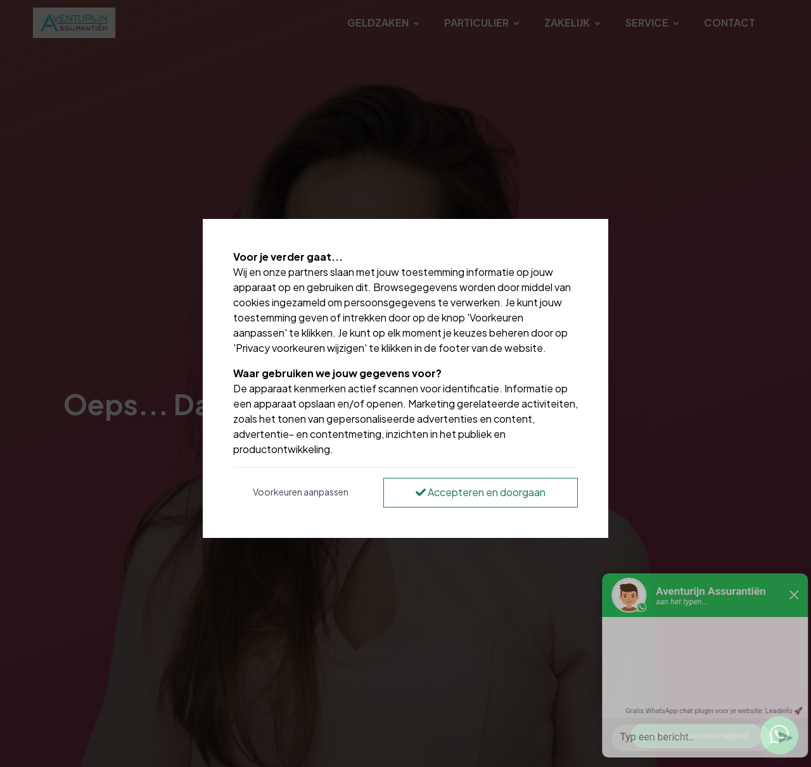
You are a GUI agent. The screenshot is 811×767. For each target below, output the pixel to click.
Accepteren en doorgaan (481, 492)
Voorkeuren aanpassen (300, 491)
